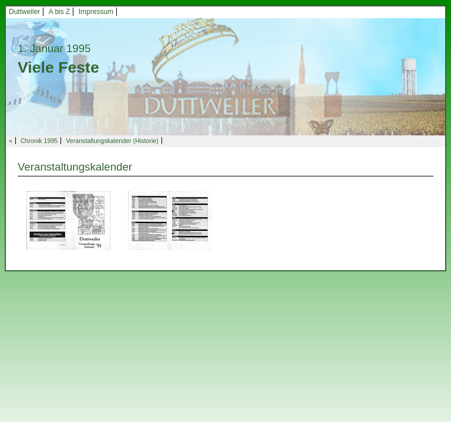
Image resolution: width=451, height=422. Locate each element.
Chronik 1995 (39, 140)
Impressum (96, 12)
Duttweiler (24, 12)
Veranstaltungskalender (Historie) (112, 140)
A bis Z (59, 12)
